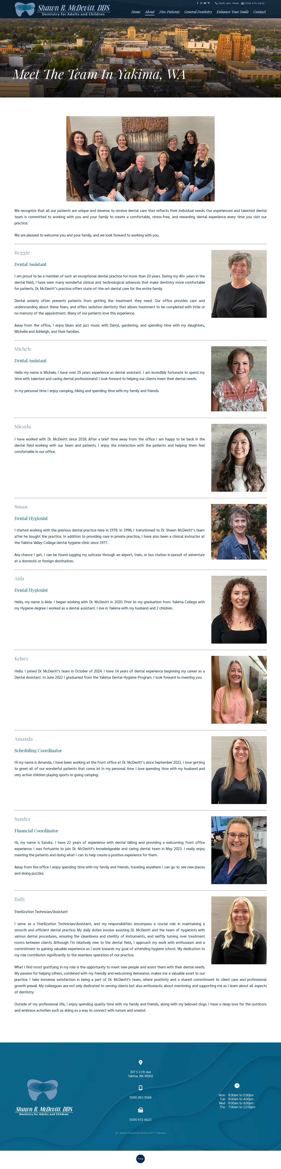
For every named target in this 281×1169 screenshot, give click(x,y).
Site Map (161, 1132)
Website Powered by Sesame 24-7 (135, 1132)
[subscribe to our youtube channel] (205, 3)
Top (140, 1158)
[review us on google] (201, 3)
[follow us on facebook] (198, 3)
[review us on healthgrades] (208, 3)
